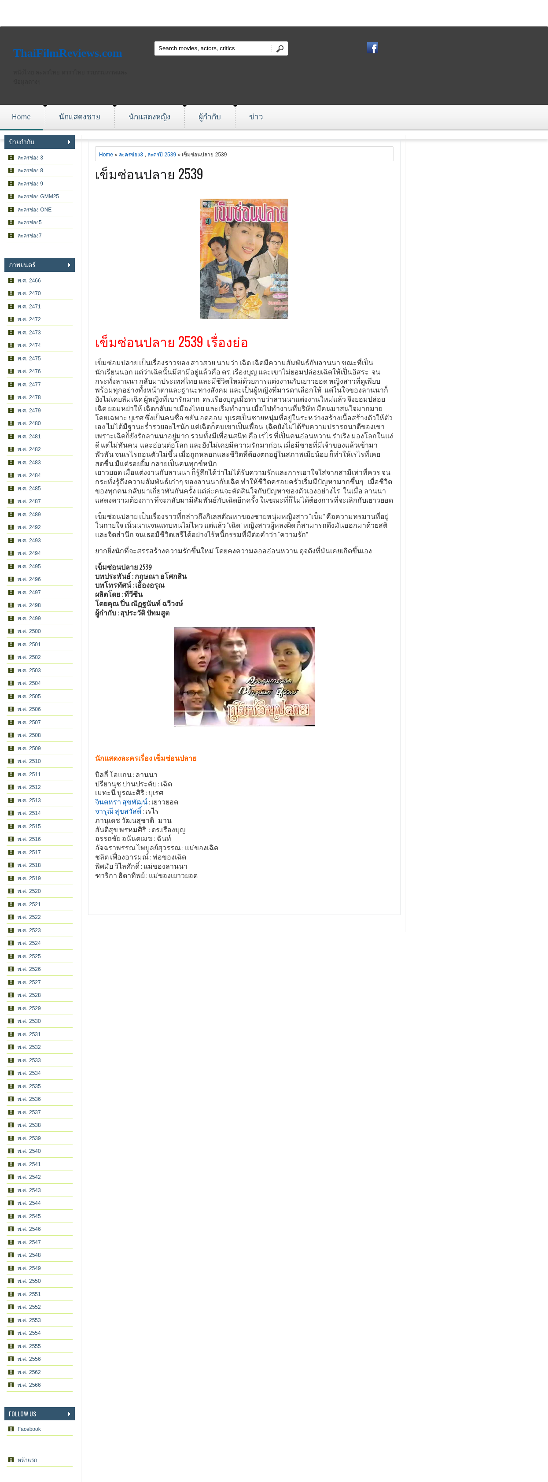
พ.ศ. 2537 (29, 1112)
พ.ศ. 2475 (29, 359)
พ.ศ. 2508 (29, 735)
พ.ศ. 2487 (29, 501)
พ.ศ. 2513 (29, 800)
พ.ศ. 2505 (29, 696)
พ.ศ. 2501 (29, 644)
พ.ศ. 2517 (29, 852)
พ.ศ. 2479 (29, 411)
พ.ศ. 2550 (29, 1281)
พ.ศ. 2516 (29, 839)
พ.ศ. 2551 (29, 1294)
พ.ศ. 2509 (29, 748)
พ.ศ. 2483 (29, 462)
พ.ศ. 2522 (29, 917)
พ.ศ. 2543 (29, 1190)
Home (21, 117)
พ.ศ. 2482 (29, 449)
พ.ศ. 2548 (29, 1255)
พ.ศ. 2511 (29, 774)
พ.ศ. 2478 (29, 397)
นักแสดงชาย (79, 117)
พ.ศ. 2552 (29, 1307)
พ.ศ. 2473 (29, 333)
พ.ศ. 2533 (29, 1060)
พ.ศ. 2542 (29, 1177)
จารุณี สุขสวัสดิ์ (118, 811)
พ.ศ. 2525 (29, 956)
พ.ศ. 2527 (29, 982)
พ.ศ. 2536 (29, 1099)
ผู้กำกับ (210, 117)
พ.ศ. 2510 (29, 761)
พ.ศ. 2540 (29, 1151)
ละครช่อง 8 (30, 170)
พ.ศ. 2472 (29, 319)
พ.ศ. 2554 (29, 1333)
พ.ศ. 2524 (29, 943)
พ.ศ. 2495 (29, 566)
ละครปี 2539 (161, 155)
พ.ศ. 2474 (29, 345)
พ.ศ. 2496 (29, 579)
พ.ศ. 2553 (29, 1320)
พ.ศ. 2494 (29, 553)
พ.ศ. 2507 (29, 722)
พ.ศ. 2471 (29, 307)
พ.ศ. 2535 (29, 1086)
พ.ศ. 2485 (29, 488)
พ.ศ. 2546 (29, 1229)
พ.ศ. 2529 (29, 1008)
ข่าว (256, 117)
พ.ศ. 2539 (29, 1138)
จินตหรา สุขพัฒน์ (121, 801)
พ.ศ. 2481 (29, 436)
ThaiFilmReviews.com (67, 53)
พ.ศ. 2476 (29, 371)
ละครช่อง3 (131, 155)
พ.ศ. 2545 (29, 1216)
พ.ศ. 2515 (29, 826)
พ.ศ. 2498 (29, 605)
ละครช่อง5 (30, 222)
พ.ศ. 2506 (29, 709)
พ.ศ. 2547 (29, 1242)
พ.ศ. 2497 (29, 592)
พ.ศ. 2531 (29, 1034)
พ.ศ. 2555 (29, 1346)
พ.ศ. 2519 (29, 878)
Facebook (29, 1429)
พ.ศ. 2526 (29, 969)
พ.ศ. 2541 (29, 1164)
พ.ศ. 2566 (29, 1385)
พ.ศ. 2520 (29, 891)
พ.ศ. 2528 (29, 995)
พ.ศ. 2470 (29, 293)
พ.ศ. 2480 (29, 423)
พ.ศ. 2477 (29, 385)
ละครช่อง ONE (34, 210)
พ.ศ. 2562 (29, 1372)
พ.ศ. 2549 (29, 1268)
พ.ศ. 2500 (29, 631)
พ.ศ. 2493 (29, 540)
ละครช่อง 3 (30, 158)
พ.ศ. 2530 (29, 1021)
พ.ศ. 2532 (29, 1047)
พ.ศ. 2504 (29, 683)
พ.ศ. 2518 (29, 865)
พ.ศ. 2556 (29, 1359)
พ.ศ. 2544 (29, 1203)
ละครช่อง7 (30, 236)
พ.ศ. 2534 (29, 1073)
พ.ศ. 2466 (29, 281)
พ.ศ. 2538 (29, 1125)
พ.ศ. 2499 (29, 618)
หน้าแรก (27, 1460)
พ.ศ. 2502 (29, 657)
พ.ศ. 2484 (29, 475)
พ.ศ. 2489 (29, 514)
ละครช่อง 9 (30, 184)
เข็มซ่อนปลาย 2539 (149, 173)
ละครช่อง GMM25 (38, 196)
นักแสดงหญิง (149, 117)
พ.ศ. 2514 (29, 813)
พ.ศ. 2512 (29, 787)
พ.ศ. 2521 (29, 904)
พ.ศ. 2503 (29, 670)
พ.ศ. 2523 (29, 930)
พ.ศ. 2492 (29, 527)
